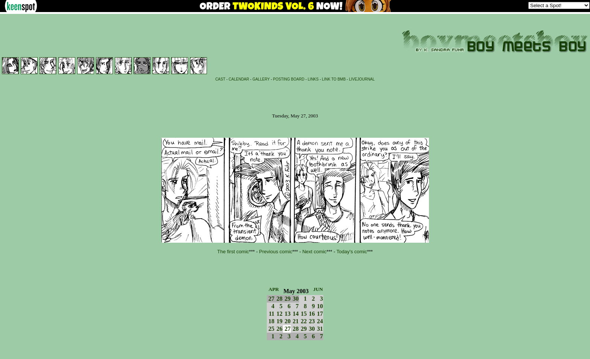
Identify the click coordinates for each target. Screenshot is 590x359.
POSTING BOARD (288, 79)
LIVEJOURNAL (361, 79)
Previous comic (275, 251)
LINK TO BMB (334, 79)
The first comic (233, 251)
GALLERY (261, 79)
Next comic (314, 251)
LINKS (313, 79)
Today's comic (351, 251)
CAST (220, 79)
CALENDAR (239, 79)
